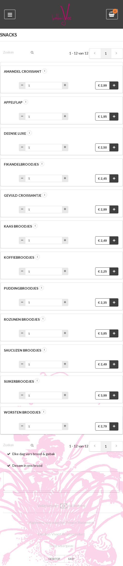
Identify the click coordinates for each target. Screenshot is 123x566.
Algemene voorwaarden (47, 522)
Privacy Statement (80, 522)
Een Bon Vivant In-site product (61, 534)
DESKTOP (54, 558)
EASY (71, 558)
